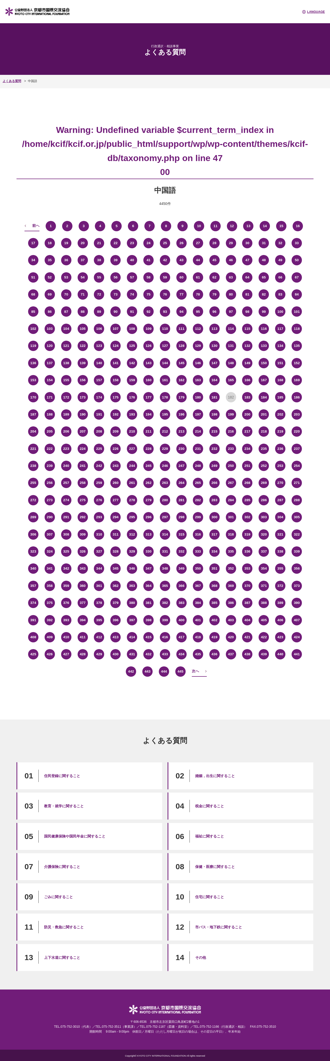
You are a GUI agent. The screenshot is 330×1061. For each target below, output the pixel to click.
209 (116, 431)
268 (247, 483)
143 (148, 363)
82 (264, 294)
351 (214, 569)
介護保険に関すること (62, 867)
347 (148, 569)
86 (50, 311)
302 (247, 517)
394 (83, 620)
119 (33, 346)
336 (247, 551)
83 (280, 294)
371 (264, 586)
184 (264, 397)
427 (66, 654)
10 (199, 226)
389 (280, 603)
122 (83, 346)
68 (33, 294)
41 (148, 260)
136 (33, 363)
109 (148, 329)
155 (66, 380)
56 (116, 277)
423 (280, 637)
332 (181, 551)
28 (214, 243)
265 (198, 483)
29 (231, 243)
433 (165, 654)
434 (181, 654)
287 (280, 500)
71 (83, 294)
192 (116, 414)
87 (66, 311)
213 (181, 431)
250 (231, 466)
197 (198, 414)
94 (181, 311)
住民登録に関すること (62, 776)
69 (50, 294)
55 (99, 277)
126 (148, 346)
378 (99, 603)
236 (280, 448)
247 (181, 466)
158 (116, 380)
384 (198, 603)
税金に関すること (209, 806)
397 (132, 620)
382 (165, 603)
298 (181, 517)
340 (33, 569)
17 (33, 243)
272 (33, 500)
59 (165, 277)
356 (297, 569)
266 (214, 483)
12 (232, 226)
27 (198, 243)
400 (181, 620)
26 (181, 243)
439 (264, 654)
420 (231, 637)
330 (148, 551)
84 (297, 294)
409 (50, 637)
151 (280, 363)
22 (116, 243)
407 (297, 620)
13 (248, 226)
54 (83, 277)
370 (247, 586)
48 (264, 260)
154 (50, 380)
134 (280, 346)
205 (50, 431)
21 (99, 243)
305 (297, 517)
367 (198, 586)
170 (33, 397)
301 (231, 517)
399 (165, 620)
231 (198, 448)
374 (33, 603)
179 (181, 397)
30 (247, 243)
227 (132, 448)
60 (181, 277)
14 (265, 226)
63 (231, 277)
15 (281, 226)
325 (66, 551)
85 (33, 311)
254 (297, 466)
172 (66, 397)
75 (148, 294)
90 (116, 311)
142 (132, 363)
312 (132, 534)
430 (116, 654)
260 (116, 483)
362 (116, 586)
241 (83, 466)
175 (116, 397)
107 (116, 329)
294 (116, 517)
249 (214, 466)
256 (50, 483)
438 (247, 654)
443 (147, 671)
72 (99, 294)
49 (280, 260)
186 (297, 397)
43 (181, 260)
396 (116, 620)
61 (198, 277)
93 (165, 311)
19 (66, 243)
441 (297, 654)
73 (116, 294)
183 (247, 397)
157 (99, 380)
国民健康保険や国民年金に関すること (74, 836)
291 (66, 517)
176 (132, 397)
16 (298, 226)
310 (99, 534)
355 (280, 569)
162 (181, 380)
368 (214, 586)
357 (33, 586)
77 (181, 294)
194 (148, 414)
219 (280, 431)
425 (33, 654)
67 (297, 277)
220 (297, 431)
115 (247, 329)
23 (132, 243)
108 (132, 329)
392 (50, 620)
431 (132, 654)
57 (132, 277)
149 (247, 363)
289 (33, 517)
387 (247, 603)
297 (165, 517)
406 (280, 620)
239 (50, 466)
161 (165, 380)
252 (264, 466)
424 (297, 637)
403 (231, 620)
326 (83, 551)
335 (231, 551)
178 (165, 397)
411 (83, 637)
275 (83, 500)
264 (181, 483)
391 (33, 620)
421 (247, 637)
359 (66, 586)
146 (198, 363)
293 (99, 517)
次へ (195, 671)
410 (66, 637)
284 (231, 500)
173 (83, 397)
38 (99, 260)
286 (264, 500)
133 (264, 346)
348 (165, 569)
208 (99, 431)
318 (231, 534)
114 (231, 329)
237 (297, 448)
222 (50, 448)
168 (280, 380)
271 (297, 483)
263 (165, 483)
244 (132, 466)
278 (132, 500)
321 (280, 534)
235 (264, 448)
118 (297, 329)
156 (83, 380)
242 (99, 466)
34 (33, 260)
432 (148, 654)
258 (83, 483)
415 (148, 637)
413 (116, 637)
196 (181, 414)
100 (280, 311)
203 (297, 414)
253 (280, 466)
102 (33, 329)
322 (297, 534)
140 (99, 363)
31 (264, 243)
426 (50, 654)
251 (247, 466)
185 (280, 397)
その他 (200, 957)
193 (132, 414)
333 (198, 551)
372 (280, 586)
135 (297, 346)
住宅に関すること (209, 897)
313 (148, 534)
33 (297, 243)
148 (231, 363)
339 (297, 551)
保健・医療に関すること (215, 867)
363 (132, 586)
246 (165, 466)
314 (165, 534)
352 (231, 569)
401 (198, 620)
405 (264, 620)
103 (50, 329)
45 (214, 260)
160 (148, 380)
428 (83, 654)
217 (247, 431)
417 (181, 637)
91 (132, 311)
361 (99, 586)
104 (66, 329)
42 (165, 260)
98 (247, 311)
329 (132, 551)
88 (83, 311)
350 (198, 569)
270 (280, 483)
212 (165, 431)
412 (99, 637)
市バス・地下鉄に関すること (218, 927)
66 (280, 277)
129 (198, 346)
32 (280, 243)
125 (132, 346)
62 (214, 277)
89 (99, 311)
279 (148, 500)
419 (214, 637)
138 (66, 363)
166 (247, 380)
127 (165, 346)
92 (148, 311)
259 (99, 483)
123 (99, 346)
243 (116, 466)
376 (66, 603)
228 (148, 448)
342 (66, 569)
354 (264, 569)
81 (247, 294)
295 (132, 517)
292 (83, 517)
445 (180, 671)
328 (116, 551)
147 (214, 363)
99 (264, 311)
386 (231, 603)
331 (165, 551)
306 (33, 534)
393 (66, 620)
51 (33, 277)
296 (148, 517)
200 (247, 414)
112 (198, 329)
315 (181, 534)
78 (198, 294)
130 (214, 346)
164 (214, 380)
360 (83, 586)
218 (264, 431)
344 (99, 569)
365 (165, 586)
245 (148, 466)
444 (164, 671)
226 (116, 448)
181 (214, 397)
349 (181, 569)
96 (214, 311)
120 (50, 346)
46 (231, 260)
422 (264, 637)
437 (231, 654)
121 (66, 346)
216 (231, 431)
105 (83, 329)
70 (66, 294)
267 (231, 483)
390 (297, 603)
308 (66, 534)
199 (231, 414)
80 (231, 294)
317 (214, 534)
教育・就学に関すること (64, 806)
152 (297, 363)
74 (132, 294)
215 (214, 431)
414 (132, 637)
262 (148, 483)
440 (280, 654)
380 (132, 603)
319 (247, 534)
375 (50, 603)
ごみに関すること (58, 897)
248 (198, 466)
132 (247, 346)
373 (297, 586)
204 (33, 431)
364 (148, 586)
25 (165, 243)
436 (214, 654)
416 (165, 637)
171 (50, 397)
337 (264, 551)
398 (148, 620)
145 (181, 363)
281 (181, 500)
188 (50, 414)
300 (214, 517)
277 (116, 500)
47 (247, 260)
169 (297, 380)
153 (33, 380)
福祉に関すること (209, 836)
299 (198, 517)
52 (50, 277)
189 (66, 414)
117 (280, 329)
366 (181, 586)
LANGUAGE (316, 12)
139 (83, 363)
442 (131, 671)
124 (116, 346)
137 (50, 363)
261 (132, 483)
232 (214, 448)
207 (83, 431)
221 (33, 448)
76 (165, 294)
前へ (35, 226)
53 (66, 277)
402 (214, 620)
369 (231, 586)
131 (231, 346)
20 (83, 243)
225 (99, 448)
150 (264, 363)
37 (83, 260)
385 (214, 603)
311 (116, 534)
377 (83, 603)
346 (132, 569)
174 (99, 397)
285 (247, 500)
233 (231, 448)
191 (99, 414)
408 (33, 637)
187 (33, 414)
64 (247, 277)
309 (83, 534)
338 (280, 551)
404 (247, 620)
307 (50, 534)
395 (99, 620)
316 (198, 534)
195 (165, 414)
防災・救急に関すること (64, 927)
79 (214, 294)
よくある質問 (12, 81)
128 (181, 346)
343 (83, 569)
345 (116, 569)
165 (231, 380)
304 (280, 517)
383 (181, 603)
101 (297, 311)
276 (99, 500)
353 (247, 569)
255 (33, 483)
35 (50, 260)
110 (165, 329)
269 (264, 483)
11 (215, 226)
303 (264, 517)
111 (181, 329)
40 (132, 260)
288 (297, 500)
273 (50, 500)
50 (297, 260)
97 (231, 311)
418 (198, 637)
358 (50, 586)
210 (132, 431)
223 (66, 448)
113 (214, 329)
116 (264, 329)
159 (132, 380)
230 (181, 448)
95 (198, 311)
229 (165, 448)
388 (264, 603)
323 (33, 551)
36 (66, 260)
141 (116, 363)
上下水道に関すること (62, 957)
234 (247, 448)
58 (148, 277)
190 (83, 414)
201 (264, 414)
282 (198, 500)
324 (50, 551)
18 (50, 243)
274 (66, 500)
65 (264, 277)
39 (116, 260)
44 (198, 260)
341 (50, 569)
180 (198, 397)
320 (264, 534)
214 (198, 431)
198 (214, 414)
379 (116, 603)
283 (214, 500)
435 (198, 654)
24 (148, 243)
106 (99, 329)
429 (99, 654)
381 (148, 603)
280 (165, 500)
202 (280, 414)
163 (198, 380)
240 (66, 466)
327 (99, 551)
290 (50, 517)
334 (214, 551)
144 (165, 363)
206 (66, 431)
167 (264, 380)
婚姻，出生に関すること (215, 776)
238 (33, 466)
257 (66, 483)
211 (148, 431)
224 (83, 448)
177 (148, 397)
